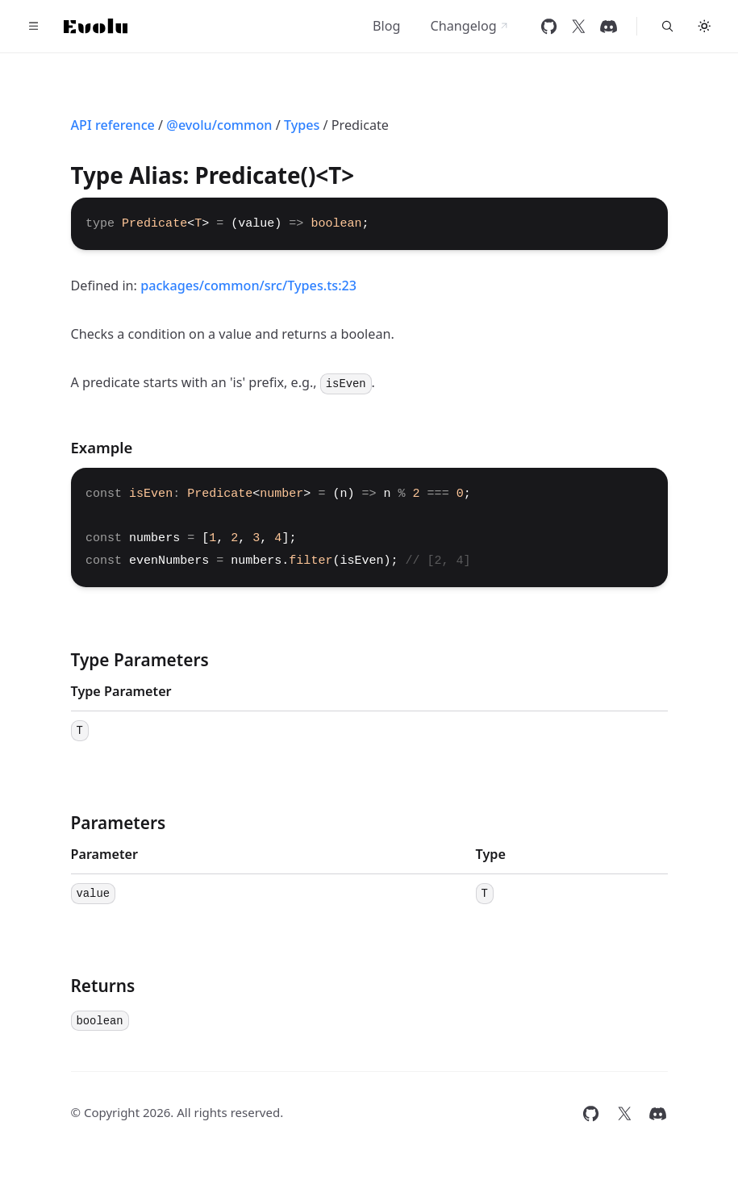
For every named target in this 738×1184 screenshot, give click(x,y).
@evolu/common (219, 125)
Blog (386, 26)
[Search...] (667, 26)
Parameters (118, 822)
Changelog (469, 26)
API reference (113, 125)
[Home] (96, 26)
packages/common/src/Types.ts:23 (248, 285)
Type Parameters (140, 659)
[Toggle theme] (705, 26)
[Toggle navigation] (34, 26)
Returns (103, 985)
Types (301, 125)
